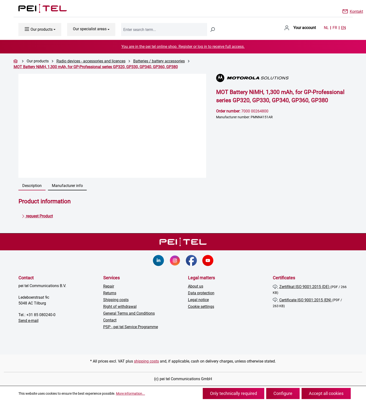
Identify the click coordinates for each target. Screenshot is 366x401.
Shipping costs (116, 299)
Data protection (201, 293)
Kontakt (356, 11)
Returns (109, 293)
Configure (282, 393)
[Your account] (300, 28)
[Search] (212, 29)
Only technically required (233, 393)
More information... (130, 393)
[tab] (32, 186)
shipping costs (146, 361)
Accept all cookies (326, 393)
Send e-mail (28, 320)
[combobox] (164, 29)
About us (195, 286)
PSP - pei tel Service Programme (130, 327)
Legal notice (198, 299)
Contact (110, 320)
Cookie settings (201, 306)
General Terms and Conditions (129, 313)
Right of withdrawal (120, 306)
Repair (108, 286)
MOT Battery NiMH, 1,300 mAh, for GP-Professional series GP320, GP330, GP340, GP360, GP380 (96, 67)
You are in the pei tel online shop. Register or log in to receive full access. (183, 46)
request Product (37, 215)
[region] (112, 126)
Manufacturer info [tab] (67, 185)
